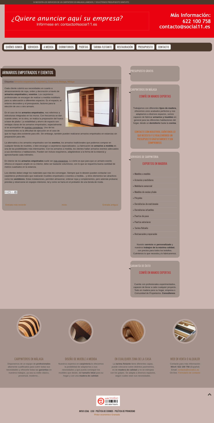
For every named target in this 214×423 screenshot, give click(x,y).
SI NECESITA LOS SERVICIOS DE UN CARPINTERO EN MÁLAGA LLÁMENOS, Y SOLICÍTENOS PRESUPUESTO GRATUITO (81, 2)
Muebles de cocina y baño (145, 192)
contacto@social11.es (188, 370)
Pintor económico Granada (107, 414)
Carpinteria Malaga (57, 81)
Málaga (71, 81)
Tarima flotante (141, 228)
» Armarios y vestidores (143, 180)
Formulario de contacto (189, 372)
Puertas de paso (142, 216)
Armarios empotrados (24, 81)
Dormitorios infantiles (144, 210)
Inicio (64, 205)
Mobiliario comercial (143, 186)
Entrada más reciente (15, 205)
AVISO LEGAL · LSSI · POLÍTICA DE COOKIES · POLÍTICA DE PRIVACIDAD (107, 411)
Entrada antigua (110, 205)
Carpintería (41, 81)
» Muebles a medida (141, 173)
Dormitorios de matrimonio (146, 204)
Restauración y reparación (146, 234)
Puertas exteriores (143, 222)
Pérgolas (138, 198)
